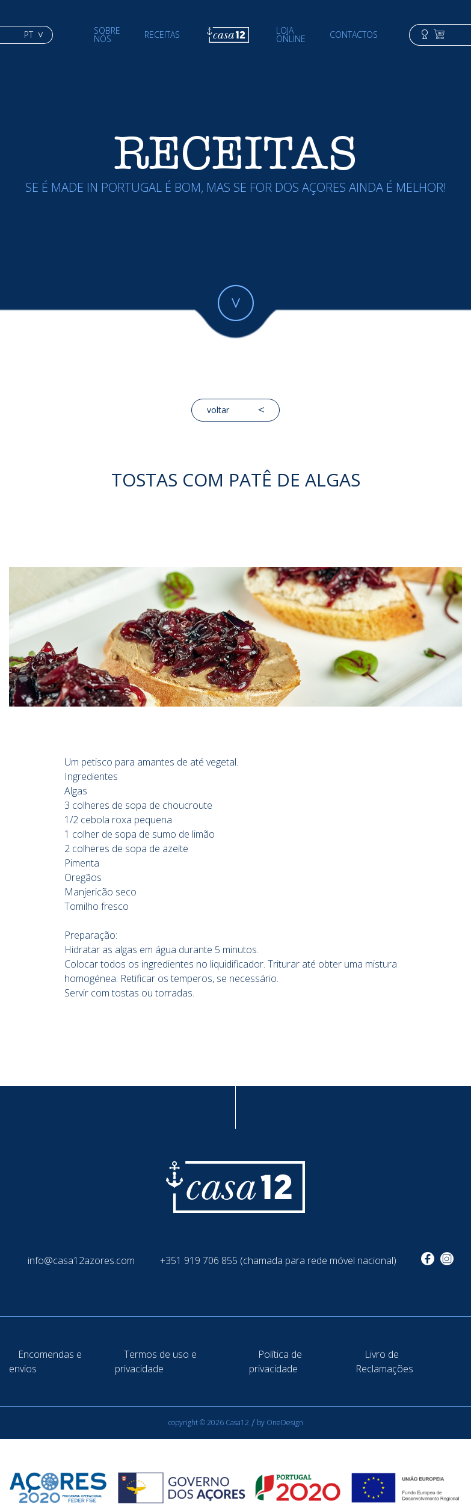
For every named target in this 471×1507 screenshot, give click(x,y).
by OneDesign (280, 1422)
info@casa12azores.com (81, 1260)
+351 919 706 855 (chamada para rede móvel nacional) (278, 1260)
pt (33, 34)
